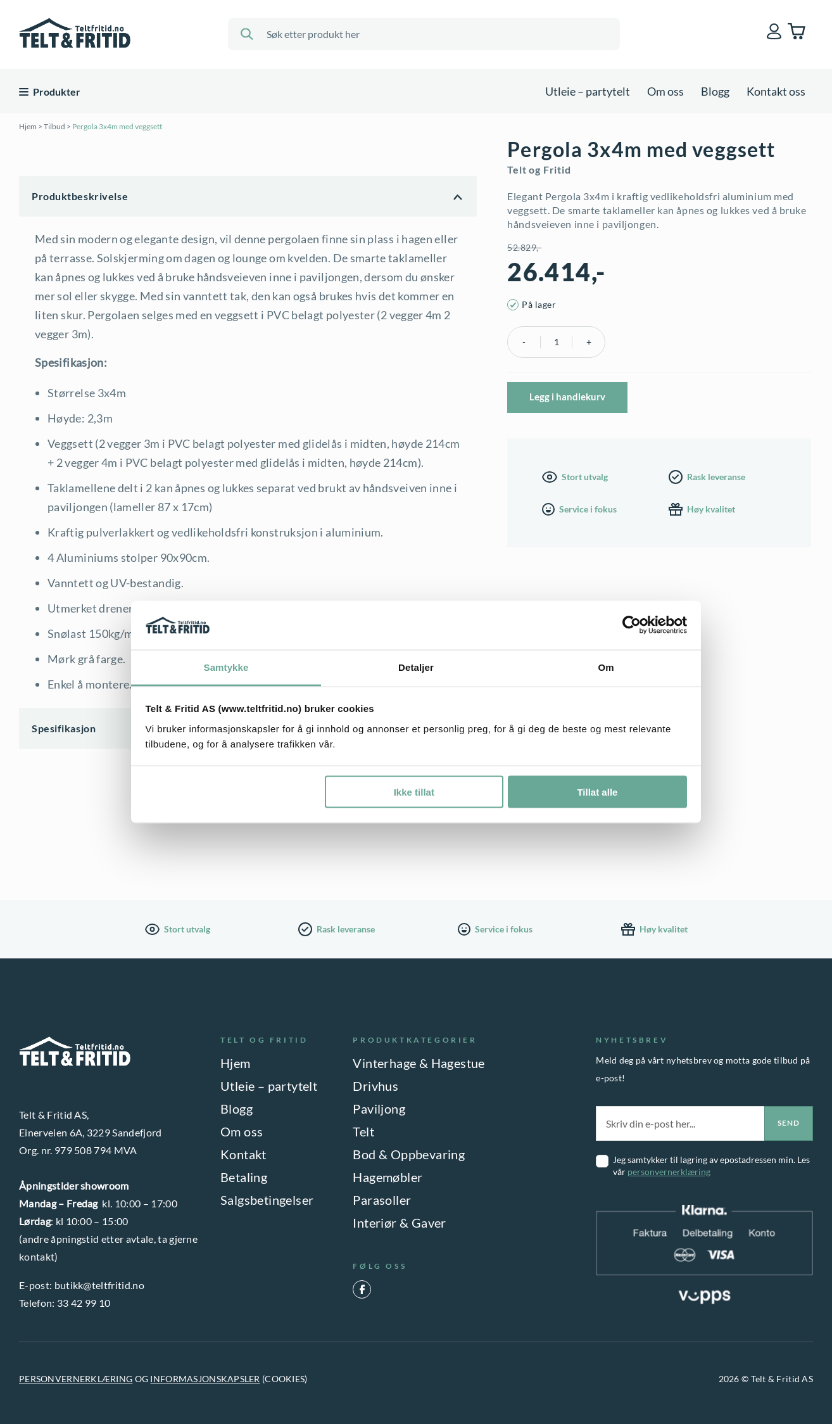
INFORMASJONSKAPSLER (205, 1378)
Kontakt (243, 1154)
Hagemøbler (387, 1177)
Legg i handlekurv (567, 396)
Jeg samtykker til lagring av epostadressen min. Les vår (711, 1165)
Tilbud (54, 126)
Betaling (243, 1177)
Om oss (665, 91)
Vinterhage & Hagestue (418, 1063)
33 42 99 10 (84, 1303)
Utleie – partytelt (587, 91)
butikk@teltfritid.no (99, 1285)
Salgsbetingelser (266, 1199)
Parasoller (382, 1199)
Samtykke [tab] (226, 666)
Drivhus (375, 1085)
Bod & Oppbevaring (409, 1154)
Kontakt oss (776, 91)
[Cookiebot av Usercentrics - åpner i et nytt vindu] (631, 625)
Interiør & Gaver (399, 1222)
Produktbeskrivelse (80, 196)
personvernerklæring (668, 1171)
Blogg (715, 91)
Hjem (28, 126)
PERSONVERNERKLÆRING (75, 1378)
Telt (363, 1131)
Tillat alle (597, 792)
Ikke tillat (414, 792)
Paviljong (379, 1108)
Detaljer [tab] (416, 666)
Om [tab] (606, 666)
